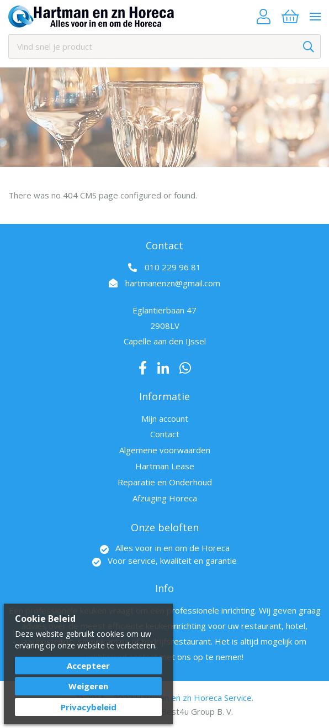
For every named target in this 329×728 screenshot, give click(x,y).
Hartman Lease (164, 466)
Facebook (143, 368)
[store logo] (91, 16)
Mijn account (164, 418)
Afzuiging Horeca (164, 498)
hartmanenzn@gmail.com (172, 283)
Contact (164, 433)
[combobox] (164, 46)
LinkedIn (163, 368)
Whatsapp (185, 368)
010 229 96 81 (173, 267)
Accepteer (88, 665)
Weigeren (88, 686)
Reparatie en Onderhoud (165, 482)
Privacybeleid (88, 707)
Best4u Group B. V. (197, 711)
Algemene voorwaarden (164, 449)
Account (263, 16)
